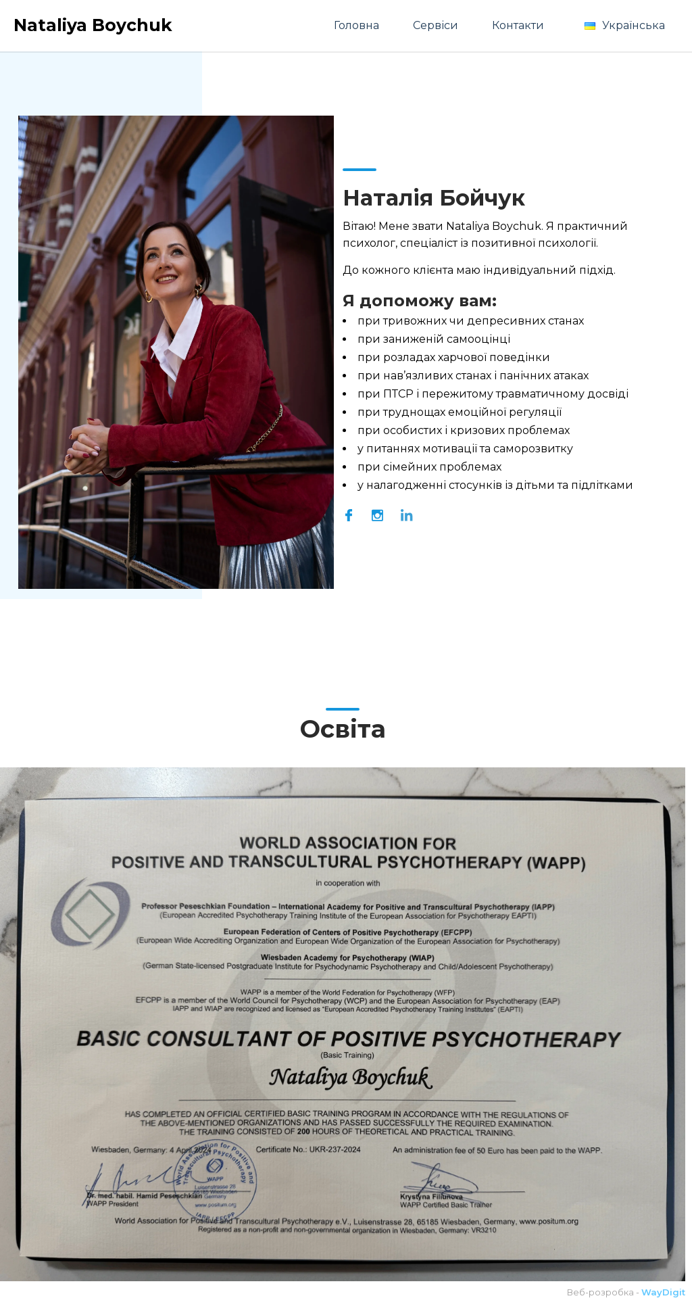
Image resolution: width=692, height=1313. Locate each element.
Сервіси (435, 25)
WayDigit (663, 1292)
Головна (356, 25)
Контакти (518, 25)
